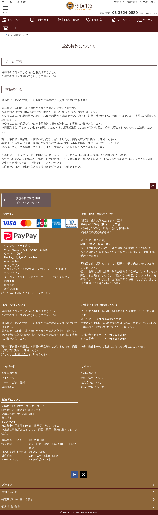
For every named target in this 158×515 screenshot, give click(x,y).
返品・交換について (14, 304)
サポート (86, 366)
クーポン (145, 19)
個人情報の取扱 (10, 506)
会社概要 (6, 484)
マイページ (120, 19)
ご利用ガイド (40, 19)
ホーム (4, 35)
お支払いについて (90, 382)
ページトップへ (153, 186)
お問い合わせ (68, 19)
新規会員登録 (9, 373)
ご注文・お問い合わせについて (99, 304)
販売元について (11, 399)
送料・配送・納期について (97, 214)
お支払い (7, 214)
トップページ (12, 19)
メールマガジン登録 (13, 382)
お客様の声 (8, 387)
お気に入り (95, 19)
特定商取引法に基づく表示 (17, 499)
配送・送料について (92, 377)
